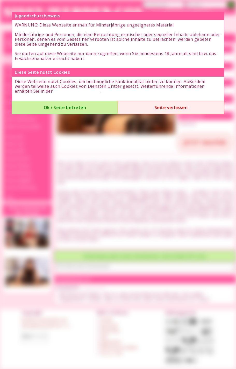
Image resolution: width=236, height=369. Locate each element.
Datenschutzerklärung (77, 91)
